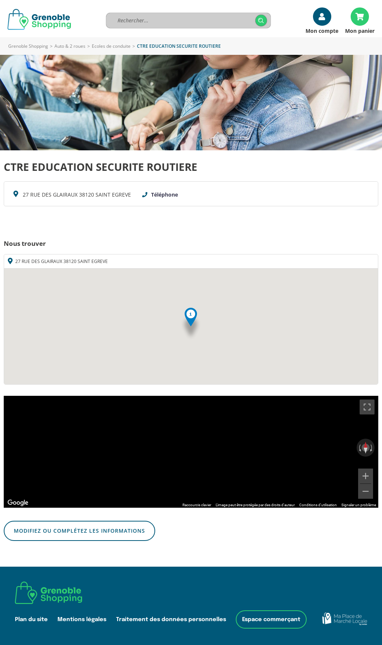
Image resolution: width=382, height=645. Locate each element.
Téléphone (164, 194)
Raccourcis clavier (196, 505)
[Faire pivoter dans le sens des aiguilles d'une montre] (372, 448)
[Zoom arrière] (365, 491)
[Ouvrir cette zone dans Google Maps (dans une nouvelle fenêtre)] (18, 503)
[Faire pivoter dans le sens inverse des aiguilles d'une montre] (359, 448)
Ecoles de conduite (111, 46)
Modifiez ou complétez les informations (79, 530)
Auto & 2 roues (69, 46)
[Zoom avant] (365, 476)
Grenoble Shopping (28, 46)
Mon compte (322, 30)
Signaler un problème (358, 505)
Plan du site (31, 619)
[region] (191, 452)
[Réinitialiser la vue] (365, 448)
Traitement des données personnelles (171, 619)
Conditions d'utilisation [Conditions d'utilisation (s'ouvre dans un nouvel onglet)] (318, 505)
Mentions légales (81, 619)
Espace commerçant (271, 619)
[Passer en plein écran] (367, 407)
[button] (191, 324)
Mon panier (360, 30)
